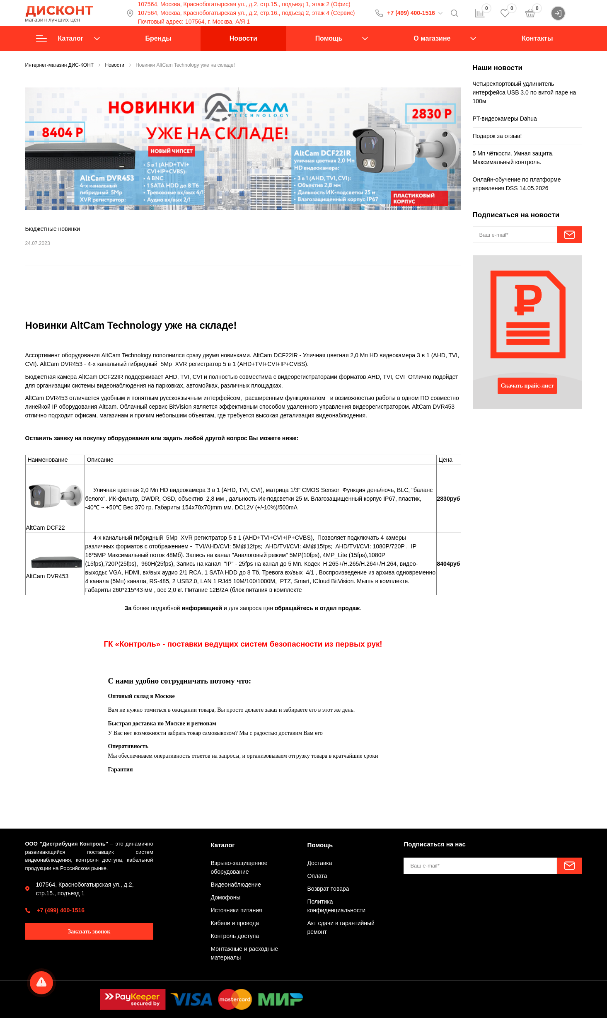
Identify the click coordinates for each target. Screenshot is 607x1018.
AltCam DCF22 (45, 527)
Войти (566, 13)
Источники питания (236, 910)
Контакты (537, 38)
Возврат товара (328, 888)
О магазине (432, 38)
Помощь (329, 38)
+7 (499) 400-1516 (411, 13)
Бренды (158, 38)
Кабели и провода (235, 923)
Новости (243, 38)
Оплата (317, 876)
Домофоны (226, 897)
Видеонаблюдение (236, 884)
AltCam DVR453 (47, 576)
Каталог (68, 38)
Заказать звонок (89, 931)
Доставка (319, 863)
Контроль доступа (235, 936)
